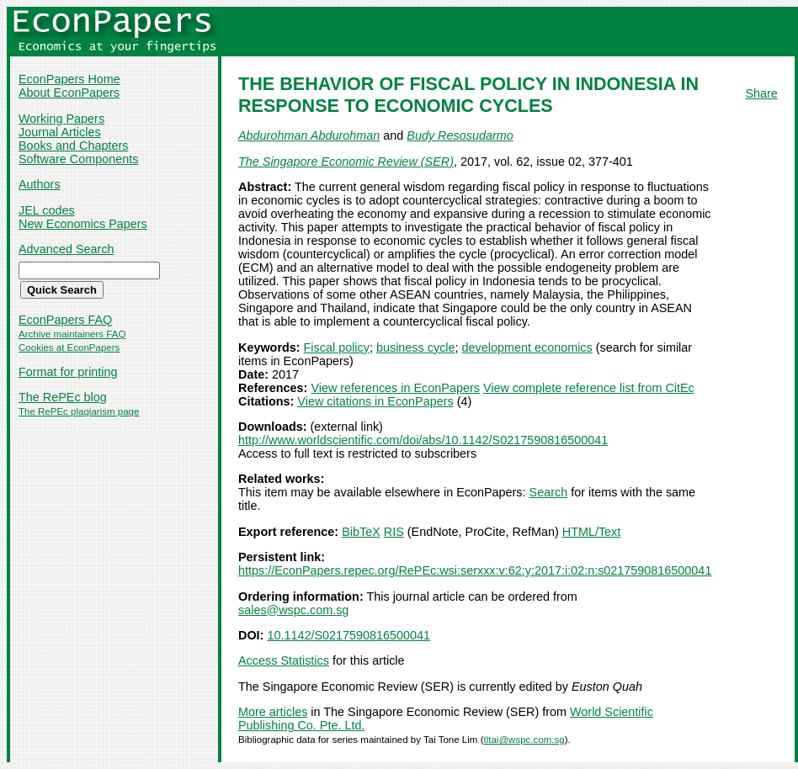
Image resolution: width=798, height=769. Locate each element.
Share (761, 93)
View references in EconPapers (395, 388)
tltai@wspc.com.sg (523, 740)
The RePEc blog (63, 397)
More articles (272, 712)
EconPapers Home (69, 79)
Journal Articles (60, 132)
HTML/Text (591, 531)
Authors (40, 184)
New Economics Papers (83, 224)
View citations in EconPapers (375, 401)
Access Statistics (283, 660)
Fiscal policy (337, 347)
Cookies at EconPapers (69, 347)
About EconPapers (69, 92)
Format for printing (68, 372)
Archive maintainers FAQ (72, 334)
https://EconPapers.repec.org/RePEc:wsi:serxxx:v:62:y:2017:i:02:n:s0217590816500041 (474, 570)
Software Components (78, 159)
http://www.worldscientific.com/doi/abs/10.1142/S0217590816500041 (423, 440)
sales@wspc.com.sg (293, 610)
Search (548, 492)
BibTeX (361, 531)
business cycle (415, 347)
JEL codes (47, 210)
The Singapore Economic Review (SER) (346, 161)
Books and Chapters (73, 145)
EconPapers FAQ (65, 319)
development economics (527, 347)
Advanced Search (66, 249)
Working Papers (61, 118)
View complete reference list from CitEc (588, 388)
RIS (394, 531)
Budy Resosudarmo (460, 135)
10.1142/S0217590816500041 (348, 635)
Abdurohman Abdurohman (309, 135)
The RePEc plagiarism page (79, 411)
